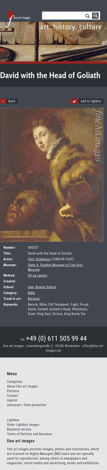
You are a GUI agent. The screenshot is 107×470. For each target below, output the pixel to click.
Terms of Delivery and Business (29, 434)
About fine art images (22, 386)
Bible (31, 293)
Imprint (12, 400)
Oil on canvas (37, 275)
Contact (12, 395)
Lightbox (13, 420)
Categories (15, 382)
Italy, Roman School (42, 287)
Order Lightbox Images (23, 425)
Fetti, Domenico (39, 259)
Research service (19, 429)
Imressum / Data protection (27, 405)
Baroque (34, 299)
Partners (13, 391)
